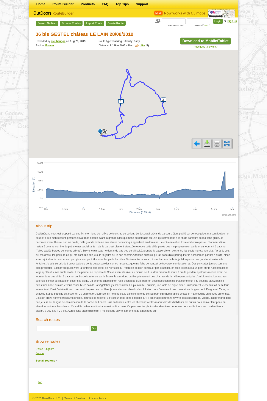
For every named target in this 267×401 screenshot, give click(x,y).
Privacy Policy (97, 398)
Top (40, 382)
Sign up (232, 21)
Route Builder (62, 4)
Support (142, 4)
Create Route (116, 23)
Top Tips (122, 4)
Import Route (94, 23)
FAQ (105, 4)
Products (88, 4)
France (49, 45)
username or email (176, 25)
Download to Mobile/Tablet (205, 41)
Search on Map (47, 23)
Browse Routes (71, 23)
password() (202, 25)
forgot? (206, 25)
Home (40, 4)
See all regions (45, 360)
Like (142, 45)
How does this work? (205, 46)
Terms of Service (74, 398)
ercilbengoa (58, 41)
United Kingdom (45, 349)
